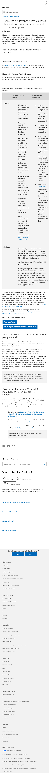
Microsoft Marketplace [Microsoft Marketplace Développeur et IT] (8, 708)
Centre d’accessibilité (9, 530)
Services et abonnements (11, 17)
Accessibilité (32, 768)
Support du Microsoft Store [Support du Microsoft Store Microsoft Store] (9, 605)
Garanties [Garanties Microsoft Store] (5, 618)
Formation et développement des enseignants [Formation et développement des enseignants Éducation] (14, 645)
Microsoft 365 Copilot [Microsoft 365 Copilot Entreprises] (8, 678)
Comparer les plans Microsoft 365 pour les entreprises (21, 313)
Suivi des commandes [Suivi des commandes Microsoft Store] (8, 612)
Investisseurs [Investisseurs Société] (6, 737)
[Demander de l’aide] (7, 2)
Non (30, 554)
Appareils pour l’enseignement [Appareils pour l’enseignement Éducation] (10, 631)
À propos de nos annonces (9, 768)
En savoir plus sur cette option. (24, 237)
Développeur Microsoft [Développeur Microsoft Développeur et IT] (8, 694)
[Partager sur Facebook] (3, 445)
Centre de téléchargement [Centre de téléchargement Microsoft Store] (9, 602)
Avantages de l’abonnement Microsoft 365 (16, 502)
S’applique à (7, 31)
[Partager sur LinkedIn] (7, 445)
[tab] (9, 479)
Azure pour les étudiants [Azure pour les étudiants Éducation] (9, 651)
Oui (18, 554)
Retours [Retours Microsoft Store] (4, 608)
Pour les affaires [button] (9, 322)
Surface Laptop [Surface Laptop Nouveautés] (6, 568)
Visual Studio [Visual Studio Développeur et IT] (6, 718)
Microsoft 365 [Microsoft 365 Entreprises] (6, 675)
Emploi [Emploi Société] (4, 727)
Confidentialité (33, 761)
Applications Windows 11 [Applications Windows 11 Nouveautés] (9, 589)
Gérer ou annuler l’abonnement (22, 758)
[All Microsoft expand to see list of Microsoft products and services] (2, 2)
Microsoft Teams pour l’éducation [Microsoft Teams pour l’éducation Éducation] (11, 635)
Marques (34, 765)
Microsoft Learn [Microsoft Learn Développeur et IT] (6, 698)
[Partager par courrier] (12, 445)
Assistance (5, 7)
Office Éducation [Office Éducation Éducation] (7, 641)
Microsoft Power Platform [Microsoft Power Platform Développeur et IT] (9, 711)
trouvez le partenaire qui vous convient (32, 422)
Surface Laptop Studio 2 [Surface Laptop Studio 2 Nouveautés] (9, 572)
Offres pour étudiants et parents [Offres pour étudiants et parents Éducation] (11, 648)
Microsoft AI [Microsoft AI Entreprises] (6, 661)
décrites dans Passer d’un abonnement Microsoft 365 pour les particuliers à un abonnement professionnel (26, 414)
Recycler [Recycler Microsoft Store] (5, 615)
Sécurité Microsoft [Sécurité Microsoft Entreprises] (7, 664)
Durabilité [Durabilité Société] (5, 741)
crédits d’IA (42, 187)
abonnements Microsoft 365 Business (17, 65)
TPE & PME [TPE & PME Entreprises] (5, 685)
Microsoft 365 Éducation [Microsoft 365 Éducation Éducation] (9, 638)
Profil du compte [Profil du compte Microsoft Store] (7, 598)
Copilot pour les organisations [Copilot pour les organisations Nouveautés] (10, 575)
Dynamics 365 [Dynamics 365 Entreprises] (6, 671)
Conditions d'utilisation (8, 765)
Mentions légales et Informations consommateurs (15, 761)
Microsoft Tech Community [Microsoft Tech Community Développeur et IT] (9, 704)
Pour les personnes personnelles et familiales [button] (20, 327)
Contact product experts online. (25, 428)
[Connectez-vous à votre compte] (45, 2)
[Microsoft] (24, 1)
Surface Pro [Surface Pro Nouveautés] (5, 565)
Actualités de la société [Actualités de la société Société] (8, 731)
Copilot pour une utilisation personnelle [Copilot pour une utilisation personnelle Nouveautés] (13, 578)
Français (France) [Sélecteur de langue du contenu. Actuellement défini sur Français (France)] (10, 747)
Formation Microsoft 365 (10, 512)
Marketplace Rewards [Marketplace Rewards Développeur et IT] (8, 714)
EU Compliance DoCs (22, 768)
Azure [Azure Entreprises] (4, 668)
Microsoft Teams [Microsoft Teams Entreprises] (7, 681)
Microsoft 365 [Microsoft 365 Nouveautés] (6, 582)
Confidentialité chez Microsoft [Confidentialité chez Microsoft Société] (10, 734)
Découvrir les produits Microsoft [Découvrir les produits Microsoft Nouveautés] (11, 585)
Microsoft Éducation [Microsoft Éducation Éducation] (8, 628)
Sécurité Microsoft (8, 521)
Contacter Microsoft (8, 758)
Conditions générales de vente (23, 765)
